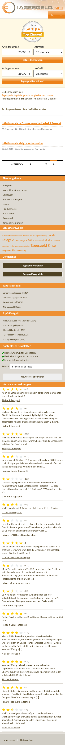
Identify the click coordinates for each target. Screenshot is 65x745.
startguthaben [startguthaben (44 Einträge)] (25, 246)
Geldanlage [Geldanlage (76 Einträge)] (20, 240)
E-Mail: (6, 366)
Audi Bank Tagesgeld (13, 605)
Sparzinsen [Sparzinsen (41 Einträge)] (16, 246)
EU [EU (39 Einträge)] (49, 236)
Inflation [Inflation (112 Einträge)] (29, 240)
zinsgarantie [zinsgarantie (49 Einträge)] (6, 250)
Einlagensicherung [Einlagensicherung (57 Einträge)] (40, 235)
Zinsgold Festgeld (11, 448)
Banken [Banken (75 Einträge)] (5, 235)
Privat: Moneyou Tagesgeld (16, 583)
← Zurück (17, 164)
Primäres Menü (61, 15)
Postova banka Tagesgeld (15, 470)
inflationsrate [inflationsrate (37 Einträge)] (39, 241)
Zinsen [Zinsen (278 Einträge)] (52, 245)
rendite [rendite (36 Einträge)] (4, 246)
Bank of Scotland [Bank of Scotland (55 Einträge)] (15, 235)
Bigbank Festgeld (11, 400)
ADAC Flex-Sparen (12, 512)
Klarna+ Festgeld (11, 653)
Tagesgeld (8, 218)
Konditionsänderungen (15, 190)
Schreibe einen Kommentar (40, 129)
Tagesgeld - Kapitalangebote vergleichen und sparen (27, 95)
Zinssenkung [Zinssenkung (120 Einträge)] (19, 250)
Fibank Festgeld (10, 679)
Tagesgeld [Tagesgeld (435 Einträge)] (39, 245)
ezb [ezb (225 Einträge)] (52, 235)
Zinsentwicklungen (13, 222)
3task (23, 129)
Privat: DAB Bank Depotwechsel (19, 534)
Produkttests (9, 208)
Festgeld (7, 185)
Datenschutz (27, 739)
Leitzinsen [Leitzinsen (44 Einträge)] (56, 241)
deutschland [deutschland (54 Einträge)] (27, 235)
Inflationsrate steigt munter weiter (22, 143)
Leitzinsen (8, 194)
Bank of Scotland (11, 727)
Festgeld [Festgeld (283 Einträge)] (8, 240)
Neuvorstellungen (12, 199)
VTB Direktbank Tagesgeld (16, 557)
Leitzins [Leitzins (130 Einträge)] (47, 240)
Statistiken (8, 213)
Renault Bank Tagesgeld (14, 624)
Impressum (9, 739)
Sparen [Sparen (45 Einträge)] (8, 246)
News (6, 204)
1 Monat (48, 52)
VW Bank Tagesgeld (12, 496)
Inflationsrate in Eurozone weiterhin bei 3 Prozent (31, 123)
